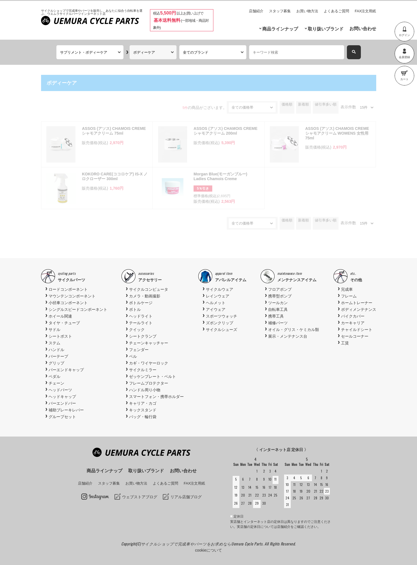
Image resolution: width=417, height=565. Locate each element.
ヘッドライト (140, 316)
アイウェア (215, 309)
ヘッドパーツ (60, 390)
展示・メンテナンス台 (287, 336)
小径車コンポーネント (68, 303)
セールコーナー (354, 336)
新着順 (303, 104)
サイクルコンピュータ (148, 289)
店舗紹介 (256, 11)
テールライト (140, 323)
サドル (54, 330)
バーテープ (58, 356)
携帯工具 (276, 316)
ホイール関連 (60, 316)
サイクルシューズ (221, 330)
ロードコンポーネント (68, 289)
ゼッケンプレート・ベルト (152, 376)
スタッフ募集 (280, 11)
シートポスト (60, 336)
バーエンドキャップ (66, 370)
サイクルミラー (142, 370)
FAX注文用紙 (365, 11)
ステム (54, 343)
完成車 (347, 289)
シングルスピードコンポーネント (78, 309)
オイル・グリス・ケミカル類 (293, 330)
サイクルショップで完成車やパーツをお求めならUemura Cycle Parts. (203, 544)
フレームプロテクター (148, 383)
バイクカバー (352, 316)
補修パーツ (278, 323)
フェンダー (139, 350)
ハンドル (56, 350)
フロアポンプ (280, 289)
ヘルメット (215, 303)
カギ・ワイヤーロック (148, 363)
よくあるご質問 (336, 11)
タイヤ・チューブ (64, 323)
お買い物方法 (307, 11)
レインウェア (217, 296)
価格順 (287, 104)
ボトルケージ (140, 303)
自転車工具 (278, 309)
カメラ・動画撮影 (144, 296)
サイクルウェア (219, 289)
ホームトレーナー (356, 303)
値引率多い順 (326, 104)
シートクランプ (142, 336)
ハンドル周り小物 (144, 390)
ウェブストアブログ (139, 497)
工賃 (345, 343)
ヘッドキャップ (62, 397)
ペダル (54, 376)
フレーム (349, 296)
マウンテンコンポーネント (72, 296)
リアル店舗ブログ (186, 497)
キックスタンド (142, 410)
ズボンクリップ (219, 323)
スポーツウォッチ (221, 316)
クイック (137, 330)
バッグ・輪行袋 (142, 417)
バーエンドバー (62, 403)
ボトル (135, 309)
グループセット (62, 417)
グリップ (56, 363)
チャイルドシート (356, 330)
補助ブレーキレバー (66, 410)
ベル (133, 356)
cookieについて (208, 550)
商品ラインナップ (280, 29)
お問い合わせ (362, 28)
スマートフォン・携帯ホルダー (156, 397)
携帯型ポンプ (280, 296)
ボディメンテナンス (358, 309)
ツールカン (278, 303)
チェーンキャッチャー (148, 343)
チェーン (56, 383)
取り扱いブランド (326, 29)
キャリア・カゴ (142, 403)
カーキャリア (352, 323)
